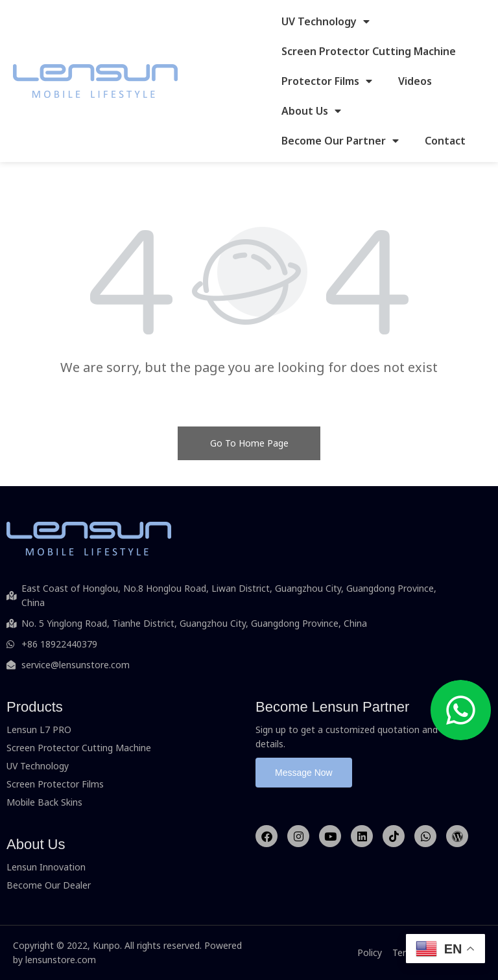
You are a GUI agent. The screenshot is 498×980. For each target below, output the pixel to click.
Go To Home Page (249, 443)
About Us (311, 110)
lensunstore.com (60, 959)
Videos (415, 81)
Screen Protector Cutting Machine (368, 51)
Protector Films (326, 81)
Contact (445, 141)
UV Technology (325, 21)
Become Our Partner (340, 140)
